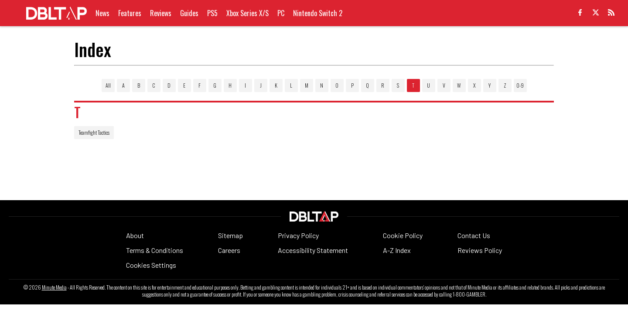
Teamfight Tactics (93, 132)
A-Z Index (397, 250)
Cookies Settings (151, 265)
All (108, 85)
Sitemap (230, 235)
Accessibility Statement (313, 250)
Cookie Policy (403, 235)
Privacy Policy (298, 235)
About (135, 235)
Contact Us (473, 235)
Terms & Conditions (154, 250)
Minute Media (54, 287)
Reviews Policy (479, 250)
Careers (229, 250)
